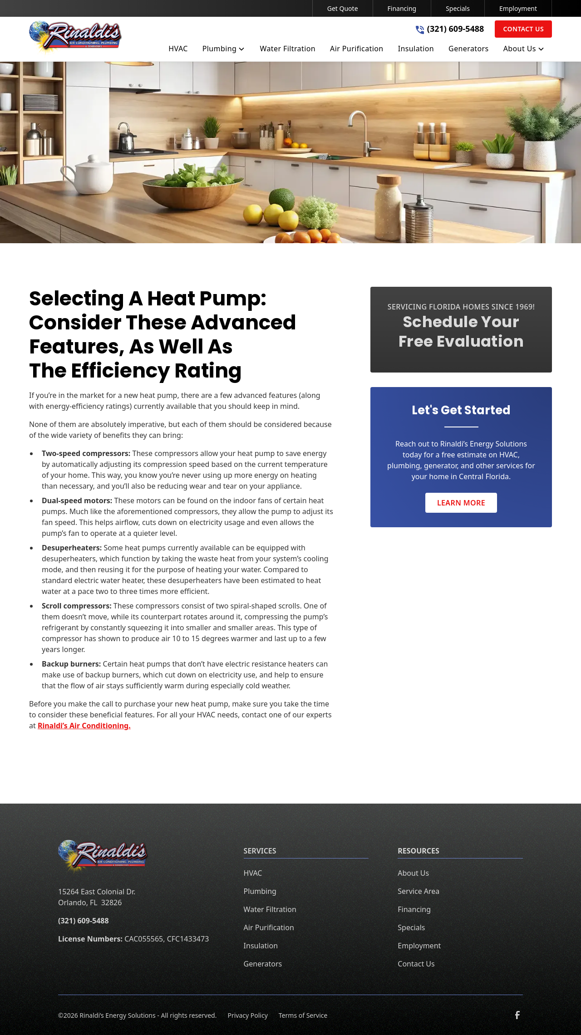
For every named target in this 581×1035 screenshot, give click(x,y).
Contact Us (523, 29)
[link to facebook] (517, 1015)
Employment (518, 8)
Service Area (418, 891)
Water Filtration (270, 909)
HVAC (253, 873)
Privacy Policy (247, 1015)
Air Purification (269, 927)
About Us (413, 873)
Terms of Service (303, 1015)
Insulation (261, 946)
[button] (224, 50)
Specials (458, 8)
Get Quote (342, 8)
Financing (402, 8)
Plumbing (260, 891)
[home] (76, 39)
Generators (263, 964)
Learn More (461, 503)
